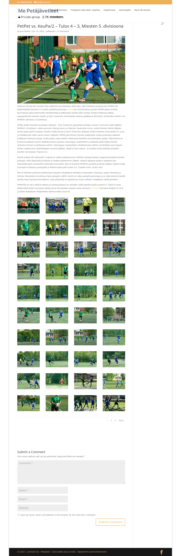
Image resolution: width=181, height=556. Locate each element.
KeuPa (70, 109)
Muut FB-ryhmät (142, 10)
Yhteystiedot (56, 17)
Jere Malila (25, 31)
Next (121, 420)
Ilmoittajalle (125, 10)
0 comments (63, 31)
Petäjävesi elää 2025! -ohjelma (85, 10)
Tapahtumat (109, 10)
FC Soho (94, 188)
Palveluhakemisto (58, 10)
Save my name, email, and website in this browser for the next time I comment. (58, 515)
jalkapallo (50, 31)
